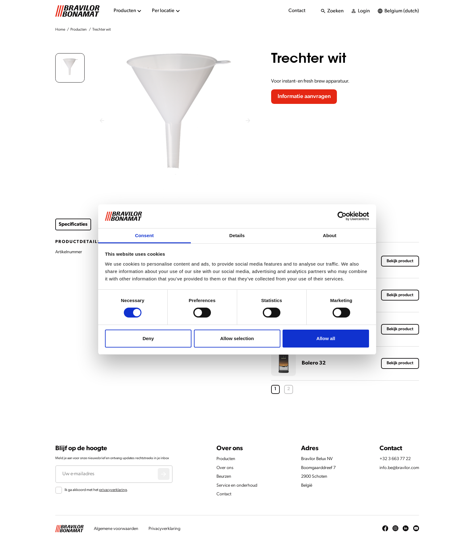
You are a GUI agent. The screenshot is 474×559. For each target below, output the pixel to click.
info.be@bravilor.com (399, 468)
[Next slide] (247, 120)
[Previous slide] (101, 120)
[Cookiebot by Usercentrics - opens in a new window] (342, 216)
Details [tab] (237, 235)
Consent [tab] (144, 235)
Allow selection (237, 338)
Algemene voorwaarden (116, 529)
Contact (296, 10)
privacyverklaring (113, 490)
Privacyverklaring (164, 529)
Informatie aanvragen (304, 97)
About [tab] (330, 235)
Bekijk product (400, 261)
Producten (78, 30)
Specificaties (73, 224)
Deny (148, 338)
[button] (70, 68)
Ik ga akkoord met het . (96, 490)
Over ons (224, 468)
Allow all (326, 338)
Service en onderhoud (236, 485)
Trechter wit (101, 30)
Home (60, 30)
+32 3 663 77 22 (395, 459)
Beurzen (223, 476)
